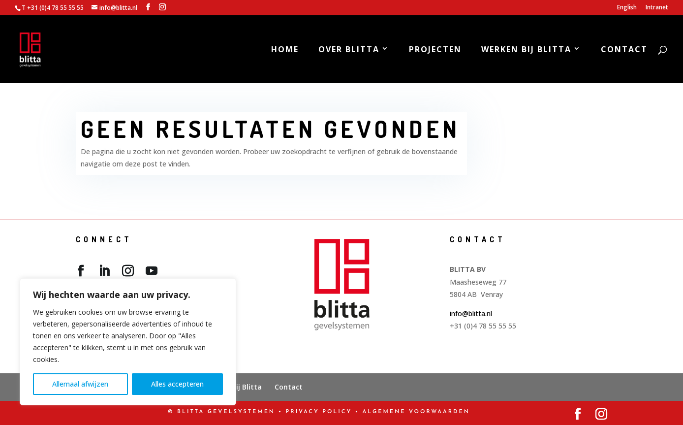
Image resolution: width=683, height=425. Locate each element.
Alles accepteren (177, 384)
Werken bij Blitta (526, 50)
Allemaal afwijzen (80, 384)
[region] (128, 341)
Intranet (657, 7)
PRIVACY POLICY (319, 412)
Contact (624, 50)
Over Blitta (348, 50)
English (627, 7)
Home (285, 50)
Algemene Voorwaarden (416, 412)
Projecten (435, 50)
